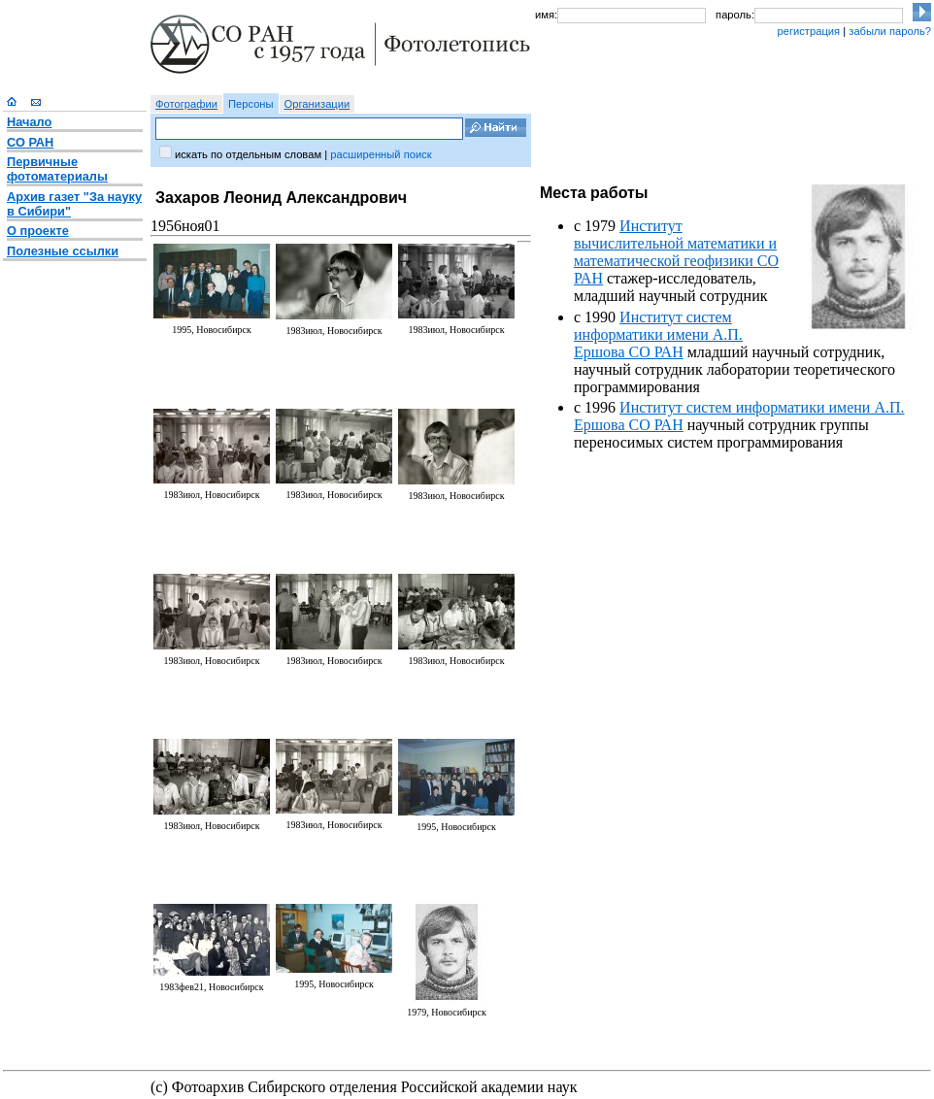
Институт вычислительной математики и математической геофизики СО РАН (676, 251)
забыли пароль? (890, 31)
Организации (317, 104)
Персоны (251, 104)
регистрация (808, 31)
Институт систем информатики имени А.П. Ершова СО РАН (658, 334)
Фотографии (186, 104)
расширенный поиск (380, 154)
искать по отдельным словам (248, 154)
